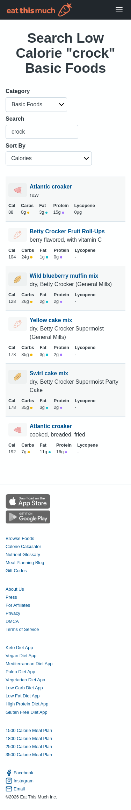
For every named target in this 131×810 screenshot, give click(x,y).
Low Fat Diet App (22, 695)
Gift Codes (16, 570)
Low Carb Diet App (24, 687)
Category (18, 91)
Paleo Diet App (20, 671)
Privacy (13, 613)
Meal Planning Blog (25, 562)
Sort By (16, 146)
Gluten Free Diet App (27, 712)
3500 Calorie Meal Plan (29, 754)
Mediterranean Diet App (29, 663)
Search (15, 119)
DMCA (12, 621)
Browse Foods (20, 538)
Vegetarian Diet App (25, 679)
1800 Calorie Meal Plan (29, 738)
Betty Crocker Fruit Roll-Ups (68, 231)
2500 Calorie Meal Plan (29, 746)
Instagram (20, 780)
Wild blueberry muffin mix (65, 276)
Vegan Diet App (21, 655)
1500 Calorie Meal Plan (29, 730)
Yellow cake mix (52, 320)
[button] (36, 104)
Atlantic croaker (51, 187)
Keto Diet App (19, 647)
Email (15, 789)
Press (11, 597)
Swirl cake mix (50, 373)
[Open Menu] (119, 10)
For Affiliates (18, 605)
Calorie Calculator (23, 546)
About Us (15, 589)
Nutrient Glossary (23, 554)
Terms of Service (22, 629)
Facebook (19, 772)
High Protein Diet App (27, 703)
